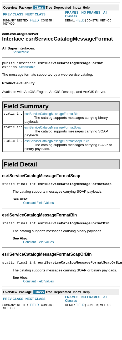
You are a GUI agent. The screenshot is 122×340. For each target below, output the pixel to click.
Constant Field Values (38, 205)
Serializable (21, 52)
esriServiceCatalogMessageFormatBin (51, 115)
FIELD (34, 20)
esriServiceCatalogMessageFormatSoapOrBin (56, 142)
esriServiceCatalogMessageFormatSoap (52, 129)
